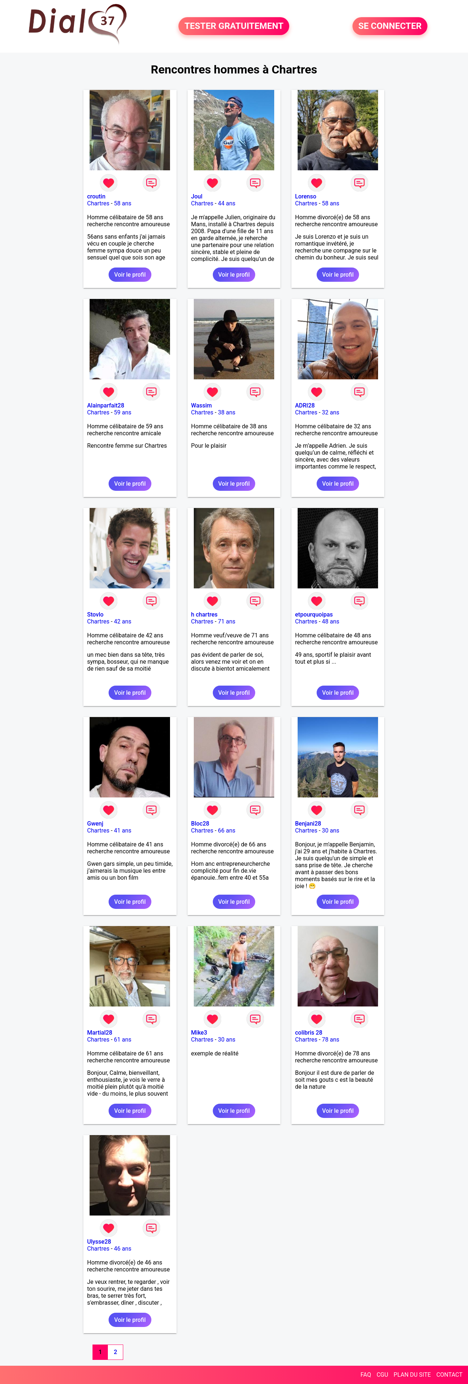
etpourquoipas (314, 614)
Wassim (201, 405)
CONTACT (449, 1374)
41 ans (123, 830)
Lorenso (305, 196)
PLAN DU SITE (412, 1374)
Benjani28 (308, 823)
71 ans (226, 621)
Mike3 (199, 1032)
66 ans (226, 830)
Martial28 (99, 1032)
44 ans (226, 203)
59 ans (123, 412)
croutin (96, 196)
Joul (197, 196)
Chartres (98, 203)
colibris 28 (308, 1032)
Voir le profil (130, 274)
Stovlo (95, 614)
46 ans (123, 1248)
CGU (382, 1374)
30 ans (330, 830)
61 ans (123, 1039)
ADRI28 (305, 405)
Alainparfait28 (105, 405)
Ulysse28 (99, 1241)
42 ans (123, 621)
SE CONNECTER (390, 26)
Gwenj (95, 823)
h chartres (204, 614)
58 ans (123, 203)
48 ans (330, 621)
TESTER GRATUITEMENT (233, 26)
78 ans (330, 1039)
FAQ (366, 1374)
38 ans (226, 412)
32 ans (330, 412)
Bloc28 (200, 823)
